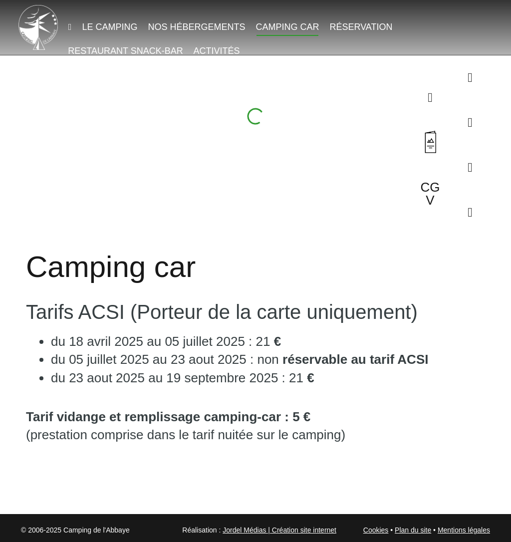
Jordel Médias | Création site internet (279, 530)
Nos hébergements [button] (196, 27)
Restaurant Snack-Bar (125, 51)
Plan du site (413, 530)
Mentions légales (464, 530)
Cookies (376, 530)
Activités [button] (216, 51)
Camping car (287, 27)
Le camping (109, 27)
